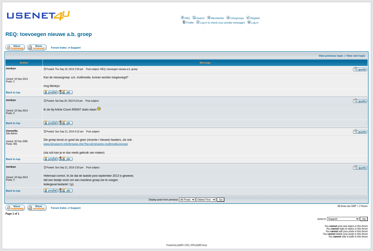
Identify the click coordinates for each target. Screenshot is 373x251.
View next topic (355, 55)
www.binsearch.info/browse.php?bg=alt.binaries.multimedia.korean (86, 144)
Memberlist (215, 18)
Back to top (13, 92)
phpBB (180, 245)
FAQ (185, 18)
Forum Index (58, 47)
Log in (253, 22)
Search (199, 18)
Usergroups (235, 18)
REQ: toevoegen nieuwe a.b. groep (48, 34)
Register (253, 18)
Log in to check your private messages (220, 22)
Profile (188, 22)
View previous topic (331, 55)
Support (76, 47)
